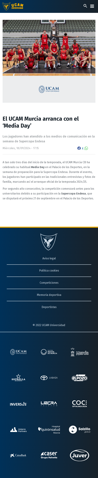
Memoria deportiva (49, 295)
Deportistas (49, 307)
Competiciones (49, 282)
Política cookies (49, 270)
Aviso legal (49, 258)
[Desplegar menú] (92, 6)
